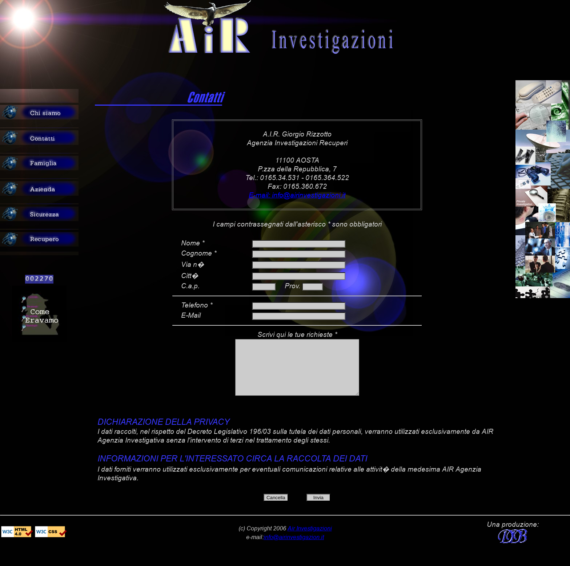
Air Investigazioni (310, 539)
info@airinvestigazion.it (294, 547)
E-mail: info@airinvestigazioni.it (297, 195)
